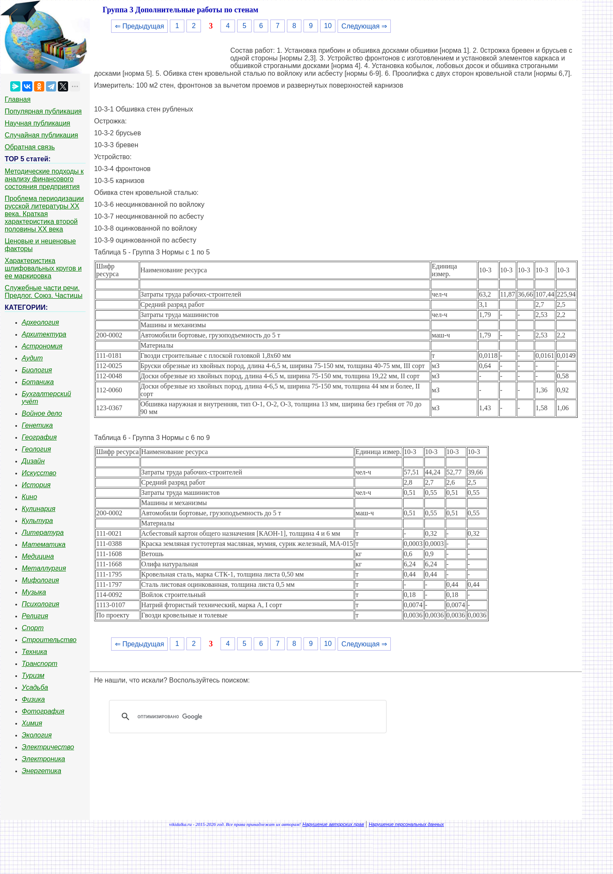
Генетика (37, 425)
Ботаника (38, 382)
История (36, 484)
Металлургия (44, 568)
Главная (18, 99)
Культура (37, 520)
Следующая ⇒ (364, 26)
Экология (37, 735)
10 (328, 25)
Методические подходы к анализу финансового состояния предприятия (44, 179)
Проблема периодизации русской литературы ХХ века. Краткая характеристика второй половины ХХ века (44, 214)
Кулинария (38, 508)
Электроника (43, 759)
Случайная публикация (41, 135)
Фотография (43, 711)
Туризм (33, 675)
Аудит (32, 358)
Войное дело (42, 413)
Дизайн (33, 461)
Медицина (38, 556)
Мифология (40, 580)
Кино (29, 496)
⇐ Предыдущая (139, 26)
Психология (40, 604)
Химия (32, 723)
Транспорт (39, 663)
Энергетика (41, 770)
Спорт (33, 627)
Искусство (39, 473)
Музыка (34, 592)
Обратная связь (30, 147)
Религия (35, 616)
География (39, 437)
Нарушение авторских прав (333, 824)
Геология (36, 449)
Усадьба (35, 687)
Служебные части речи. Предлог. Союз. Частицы (44, 291)
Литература (43, 532)
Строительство (49, 639)
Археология (40, 322)
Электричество (48, 747)
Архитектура (44, 334)
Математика (44, 544)
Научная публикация (37, 123)
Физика (33, 699)
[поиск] (250, 716)
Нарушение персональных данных (406, 824)
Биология (37, 370)
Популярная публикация (43, 111)
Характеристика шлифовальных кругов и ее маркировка (43, 268)
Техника (34, 651)
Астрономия (42, 346)
